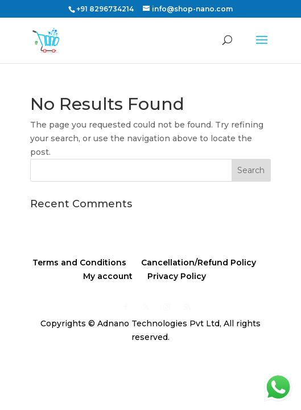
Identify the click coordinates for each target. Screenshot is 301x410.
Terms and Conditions (79, 262)
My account (108, 276)
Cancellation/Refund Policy (198, 262)
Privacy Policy (176, 276)
